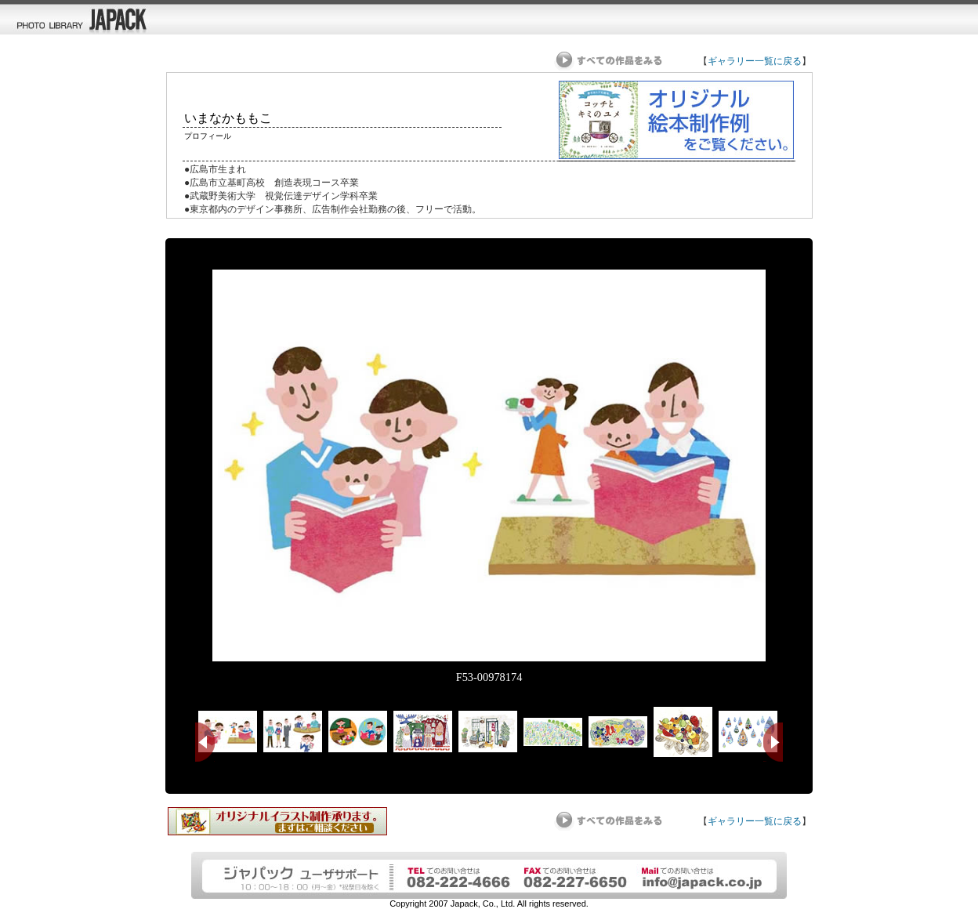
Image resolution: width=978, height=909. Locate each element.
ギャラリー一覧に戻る (755, 61)
